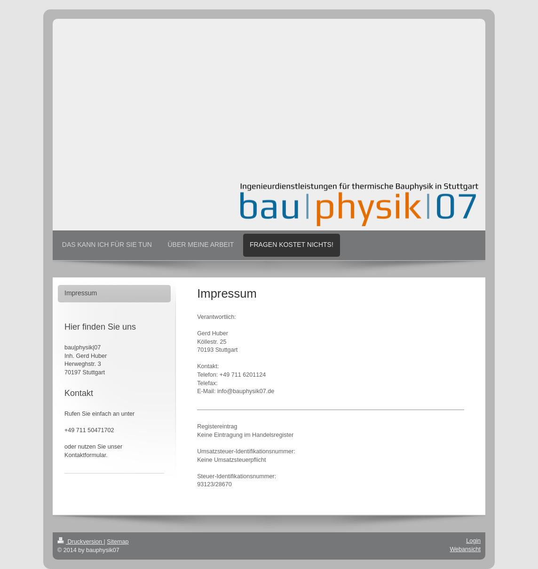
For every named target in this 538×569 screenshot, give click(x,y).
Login (473, 540)
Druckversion (80, 541)
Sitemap (117, 541)
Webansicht (465, 549)
